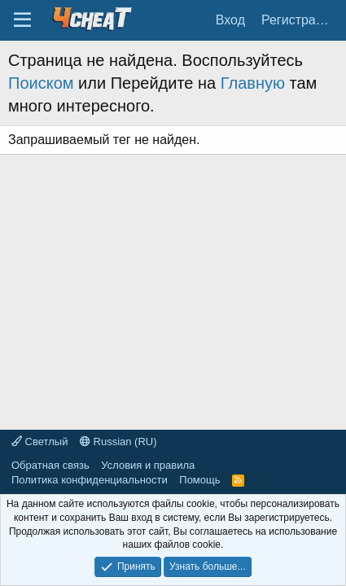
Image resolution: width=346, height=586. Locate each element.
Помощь (199, 480)
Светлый (39, 441)
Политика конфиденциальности (89, 480)
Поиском (41, 83)
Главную (253, 83)
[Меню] (22, 20)
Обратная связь (50, 465)
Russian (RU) (118, 441)
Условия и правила (148, 465)
